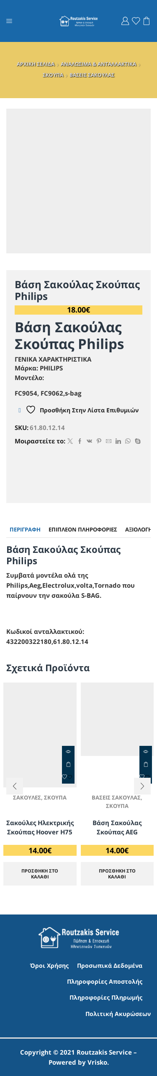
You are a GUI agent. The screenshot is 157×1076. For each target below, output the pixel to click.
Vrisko (97, 1062)
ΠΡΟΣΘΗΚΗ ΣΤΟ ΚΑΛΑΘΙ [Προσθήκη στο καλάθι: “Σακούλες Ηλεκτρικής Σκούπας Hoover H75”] (68, 764)
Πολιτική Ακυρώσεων (118, 1014)
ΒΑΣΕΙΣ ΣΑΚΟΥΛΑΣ (91, 74)
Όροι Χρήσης (49, 965)
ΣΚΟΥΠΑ (53, 74)
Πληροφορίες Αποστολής (104, 981)
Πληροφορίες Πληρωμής (105, 997)
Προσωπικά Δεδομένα (109, 965)
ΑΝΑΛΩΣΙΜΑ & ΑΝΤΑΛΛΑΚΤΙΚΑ (98, 64)
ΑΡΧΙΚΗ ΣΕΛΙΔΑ (35, 64)
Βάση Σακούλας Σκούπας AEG (117, 827)
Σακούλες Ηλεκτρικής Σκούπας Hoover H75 (40, 827)
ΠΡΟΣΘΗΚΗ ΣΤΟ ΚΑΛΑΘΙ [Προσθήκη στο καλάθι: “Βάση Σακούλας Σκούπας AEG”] (117, 873)
